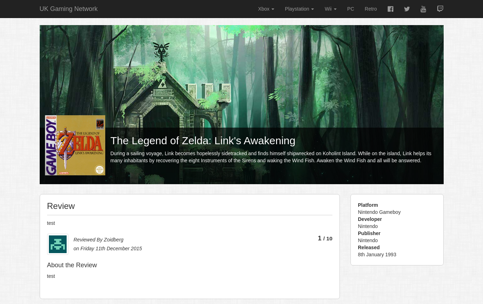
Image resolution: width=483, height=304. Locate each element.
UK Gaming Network (69, 8)
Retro (371, 9)
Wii (330, 9)
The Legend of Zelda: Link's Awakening (203, 140)
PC (350, 9)
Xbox (266, 9)
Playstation (299, 9)
